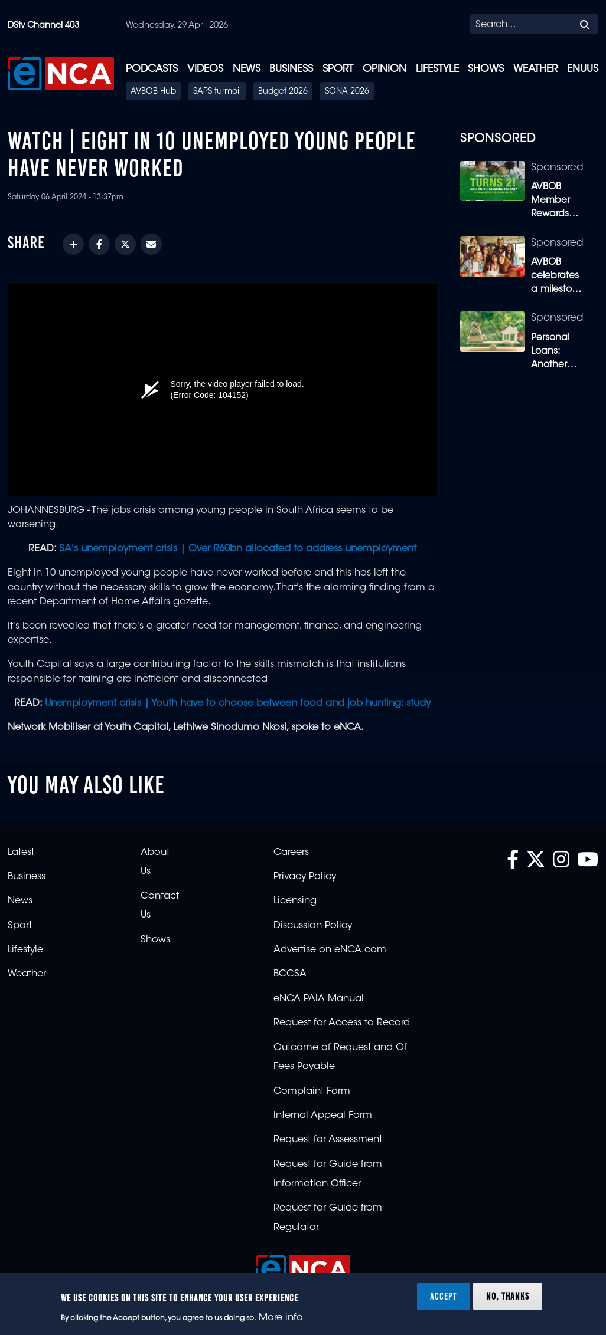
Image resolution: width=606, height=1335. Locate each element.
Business (291, 69)
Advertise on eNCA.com (329, 950)
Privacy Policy (304, 877)
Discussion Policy (312, 925)
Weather (535, 69)
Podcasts (152, 69)
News (246, 69)
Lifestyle (437, 69)
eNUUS (582, 69)
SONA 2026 (347, 92)
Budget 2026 (283, 92)
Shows (486, 69)
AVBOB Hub (153, 92)
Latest (21, 852)
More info (281, 1318)
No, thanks (507, 1296)
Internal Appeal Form (322, 1115)
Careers (291, 852)
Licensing (295, 901)
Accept (443, 1296)
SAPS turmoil (217, 92)
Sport (337, 69)
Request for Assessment (327, 1140)
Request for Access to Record (341, 1023)
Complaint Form (311, 1091)
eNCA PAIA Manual (318, 999)
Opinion (384, 69)
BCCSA (290, 974)
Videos (205, 69)
